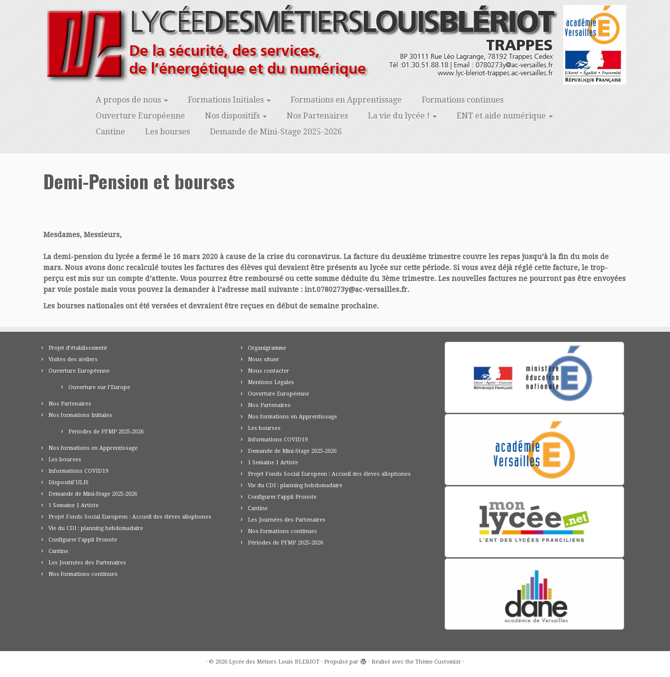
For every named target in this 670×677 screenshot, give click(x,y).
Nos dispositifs (236, 116)
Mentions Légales (271, 382)
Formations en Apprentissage (346, 100)
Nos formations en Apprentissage (93, 448)
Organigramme (267, 348)
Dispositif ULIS (68, 482)
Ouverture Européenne (140, 116)
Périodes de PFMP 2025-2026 (106, 431)
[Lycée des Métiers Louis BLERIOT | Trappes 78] (335, 45)
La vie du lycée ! (402, 116)
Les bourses (167, 131)
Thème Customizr (438, 662)
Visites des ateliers (73, 359)
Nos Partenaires (317, 116)
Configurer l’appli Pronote (82, 540)
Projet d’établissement (77, 348)
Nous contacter (268, 371)
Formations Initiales (229, 100)
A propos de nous (132, 100)
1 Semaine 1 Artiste (73, 505)
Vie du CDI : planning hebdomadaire (95, 528)
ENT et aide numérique (505, 116)
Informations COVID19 (78, 471)
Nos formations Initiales (80, 415)
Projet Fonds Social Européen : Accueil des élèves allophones (129, 517)
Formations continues (462, 100)
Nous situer (263, 359)
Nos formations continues (83, 574)
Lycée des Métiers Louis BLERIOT (274, 662)
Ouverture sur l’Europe (99, 387)
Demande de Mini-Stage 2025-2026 (276, 131)
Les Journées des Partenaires (87, 562)
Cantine (110, 131)
